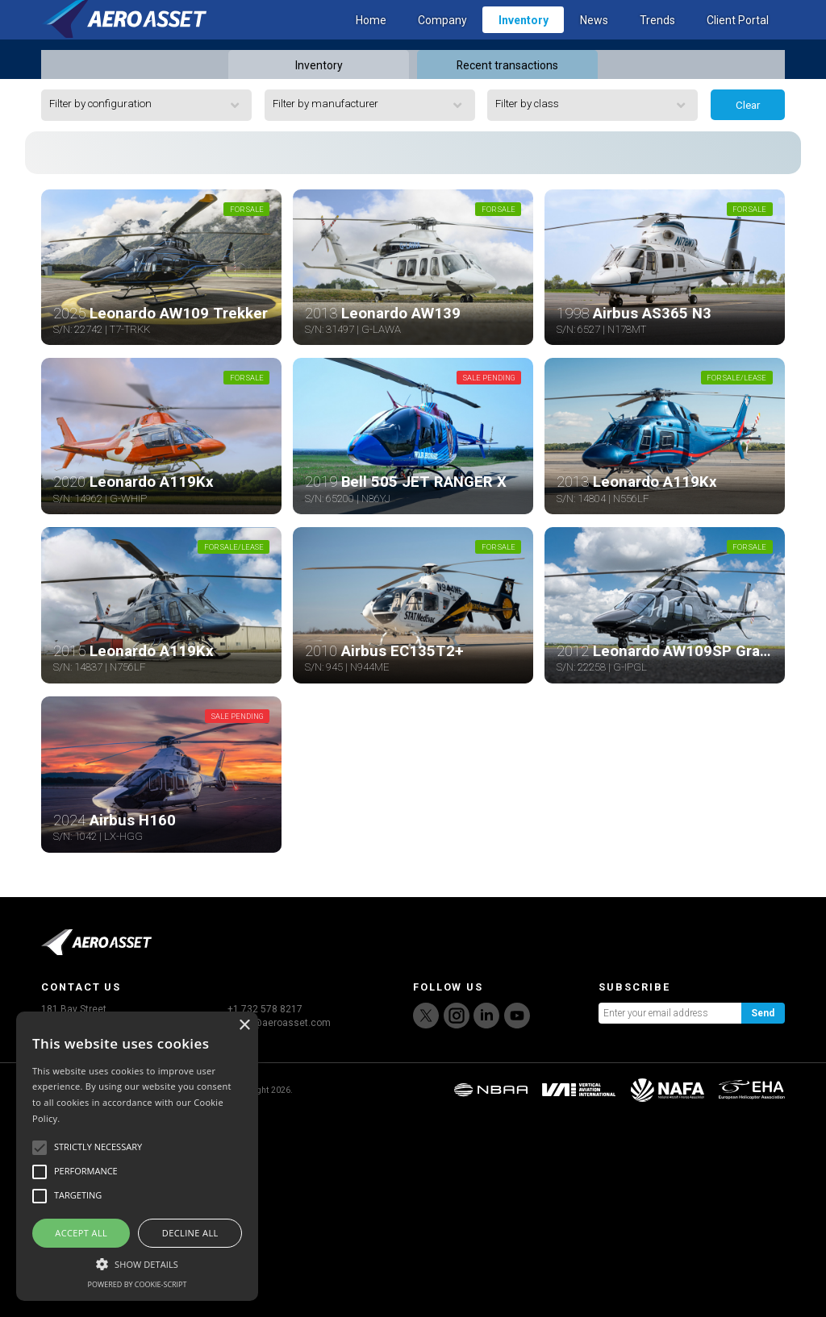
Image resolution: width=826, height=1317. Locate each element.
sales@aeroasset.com (279, 1222)
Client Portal (738, 41)
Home (371, 41)
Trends (657, 41)
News (594, 41)
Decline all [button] (190, 1233)
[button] (137, 1262)
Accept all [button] (81, 1233)
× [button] (244, 1026)
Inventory (524, 41)
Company (442, 41)
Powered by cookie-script (137, 1284)
